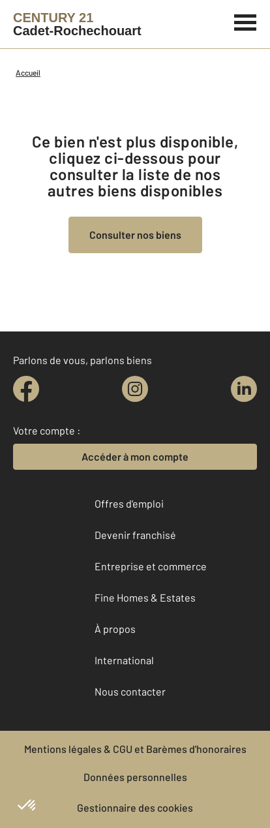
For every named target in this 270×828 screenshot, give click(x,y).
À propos (115, 628)
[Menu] (245, 21)
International (124, 660)
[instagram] (135, 389)
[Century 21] (77, 24)
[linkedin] (244, 389)
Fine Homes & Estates (145, 597)
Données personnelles (135, 777)
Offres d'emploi (129, 503)
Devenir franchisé (135, 535)
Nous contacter (130, 691)
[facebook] (26, 389)
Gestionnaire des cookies (135, 807)
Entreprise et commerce (151, 566)
